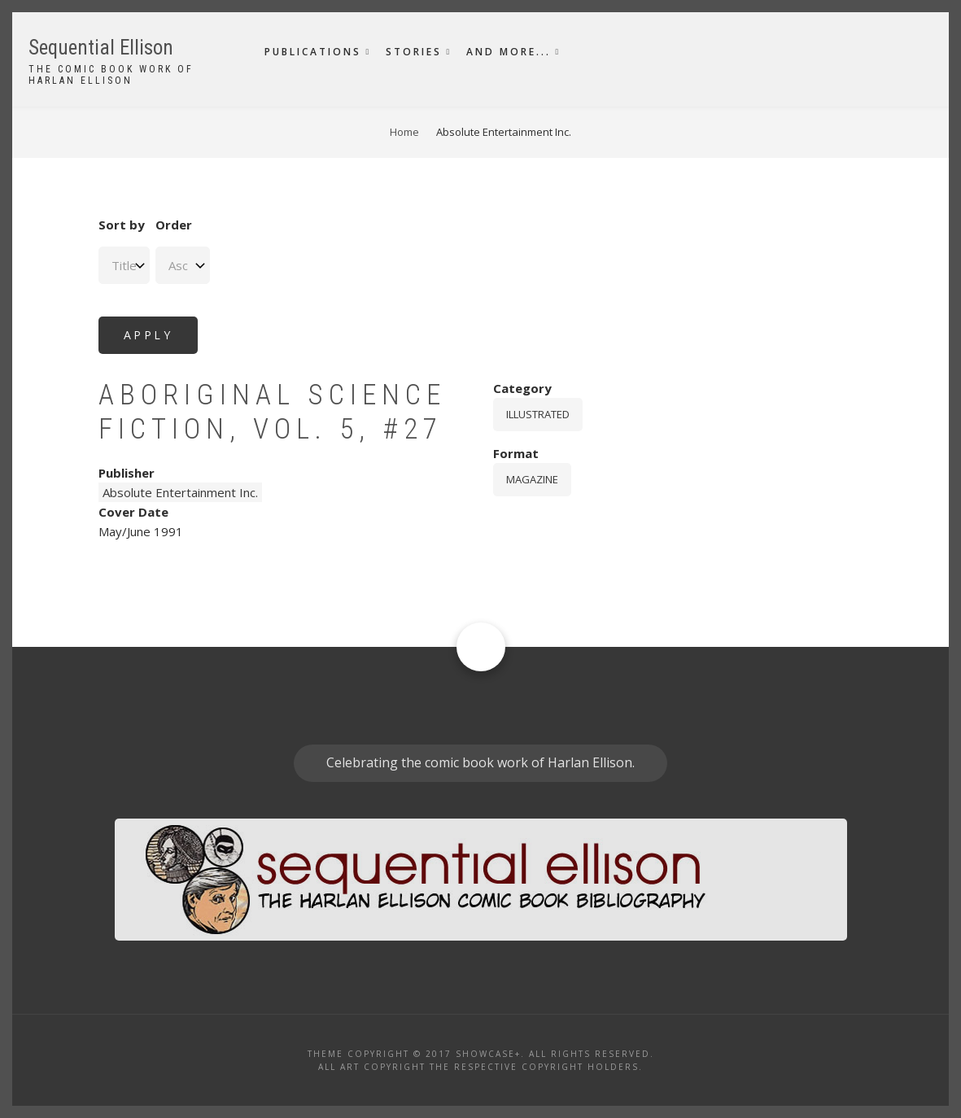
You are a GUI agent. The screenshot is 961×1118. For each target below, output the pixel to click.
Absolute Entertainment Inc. (180, 492)
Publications (312, 52)
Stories (414, 52)
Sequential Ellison (100, 47)
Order (173, 224)
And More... (508, 52)
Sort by (121, 224)
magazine (532, 479)
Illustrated (538, 414)
